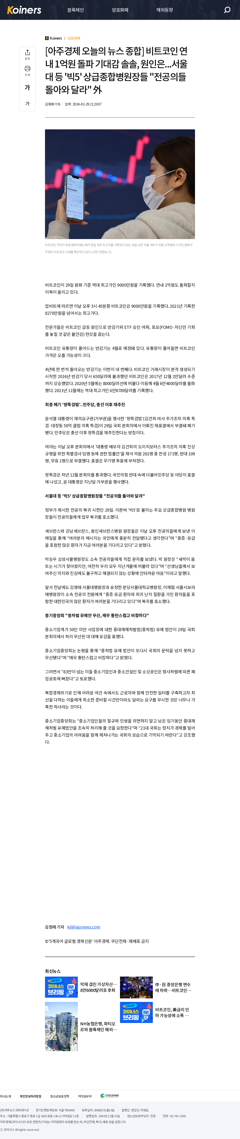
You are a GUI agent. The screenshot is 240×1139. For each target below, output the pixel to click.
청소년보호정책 (59, 1096)
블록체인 (75, 9)
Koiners (24, 10)
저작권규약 (85, 1096)
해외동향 (164, 9)
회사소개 (5, 1096)
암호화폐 (120, 9)
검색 (227, 10)
